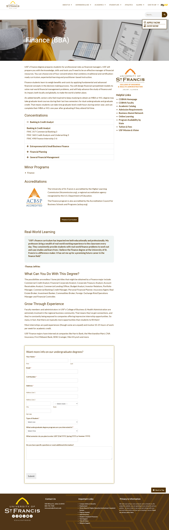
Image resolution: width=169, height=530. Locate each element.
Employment (83, 506)
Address (30, 386)
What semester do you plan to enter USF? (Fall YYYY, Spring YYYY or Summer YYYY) (58, 436)
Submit (31, 476)
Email (28, 368)
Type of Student (32, 418)
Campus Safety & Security (88, 504)
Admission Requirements (131, 109)
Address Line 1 (30, 392)
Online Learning (126, 116)
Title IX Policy (84, 521)
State (54, 407)
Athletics (129, 5)
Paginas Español (85, 512)
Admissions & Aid (83, 5)
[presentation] (42, 470)
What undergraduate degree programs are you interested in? (50, 427)
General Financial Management (44, 157)
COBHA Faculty (126, 102)
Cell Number (31, 377)
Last (71, 364)
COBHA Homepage (128, 99)
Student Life (115, 5)
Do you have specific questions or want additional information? (50, 445)
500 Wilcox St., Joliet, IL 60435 (55, 504)
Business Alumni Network (131, 113)
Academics (100, 5)
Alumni (140, 5)
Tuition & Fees (125, 126)
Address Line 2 (30, 400)
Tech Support (84, 519)
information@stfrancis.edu (53, 508)
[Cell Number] (52, 380)
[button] (69, 122)
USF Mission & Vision (129, 130)
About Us (67, 5)
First (27, 364)
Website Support (85, 523)
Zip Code (29, 414)
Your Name (31, 357)
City (27, 407)
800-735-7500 (49, 506)
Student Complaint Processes (89, 517)
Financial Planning (38, 151)
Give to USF (153, 5)
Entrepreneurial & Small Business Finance (49, 146)
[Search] (164, 14)
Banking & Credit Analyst (42, 122)
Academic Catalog (127, 106)
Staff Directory (84, 514)
